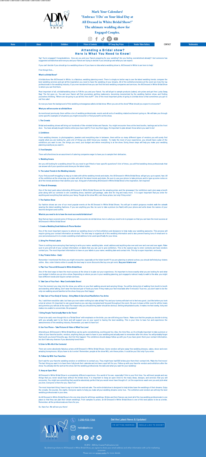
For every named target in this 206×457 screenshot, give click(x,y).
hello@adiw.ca (85, 428)
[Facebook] (96, 38)
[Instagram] (90, 38)
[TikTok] (102, 38)
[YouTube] (115, 38)
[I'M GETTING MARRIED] (123, 425)
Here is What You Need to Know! (103, 53)
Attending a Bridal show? (103, 50)
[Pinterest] (109, 38)
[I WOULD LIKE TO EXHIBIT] (151, 425)
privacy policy (101, 453)
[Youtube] (99, 437)
